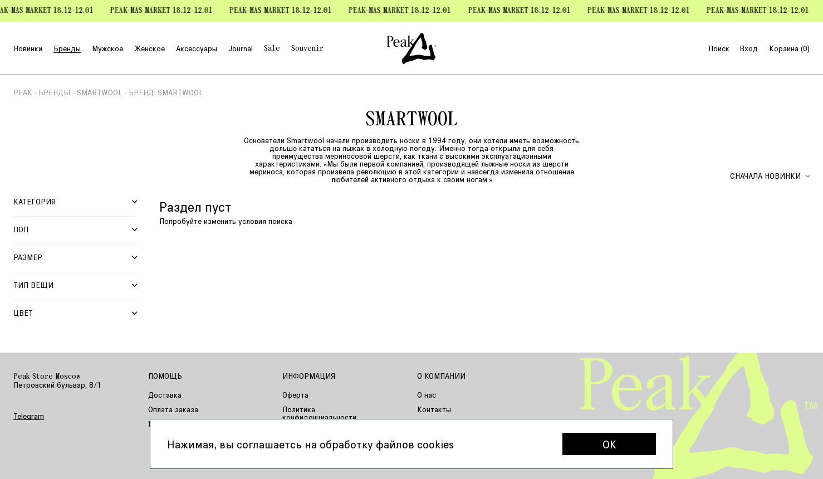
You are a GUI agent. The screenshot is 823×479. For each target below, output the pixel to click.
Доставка (165, 394)
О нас (426, 394)
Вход (748, 48)
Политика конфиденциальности (319, 413)
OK (609, 444)
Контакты (434, 409)
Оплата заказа (173, 409)
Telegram (28, 416)
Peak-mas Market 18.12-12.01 (164, 11)
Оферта (295, 394)
